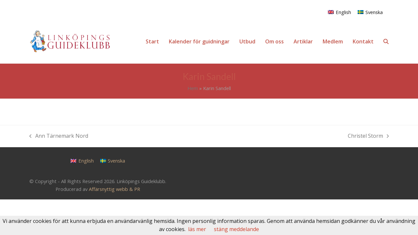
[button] (386, 41)
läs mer (197, 229)
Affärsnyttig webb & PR (114, 189)
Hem (192, 88)
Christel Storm (368, 136)
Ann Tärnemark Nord (58, 136)
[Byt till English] (339, 12)
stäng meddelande (236, 229)
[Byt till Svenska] (370, 12)
